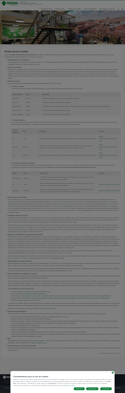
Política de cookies (69, 385)
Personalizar (79, 389)
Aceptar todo (106, 389)
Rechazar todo (92, 389)
